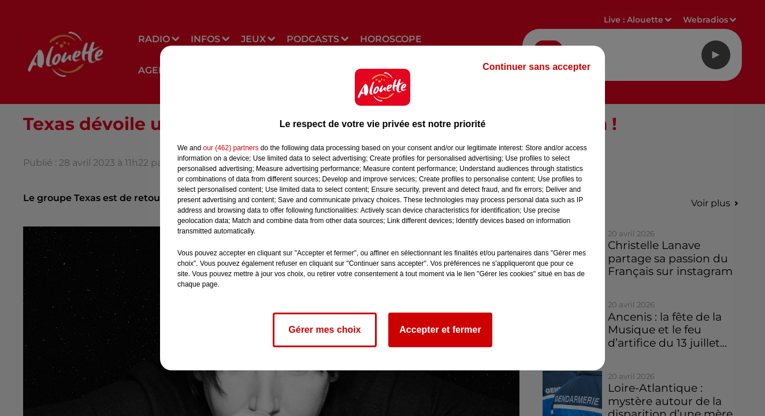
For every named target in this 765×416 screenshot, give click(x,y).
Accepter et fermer (440, 330)
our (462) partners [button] (230, 148)
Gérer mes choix (324, 330)
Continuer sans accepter (536, 67)
